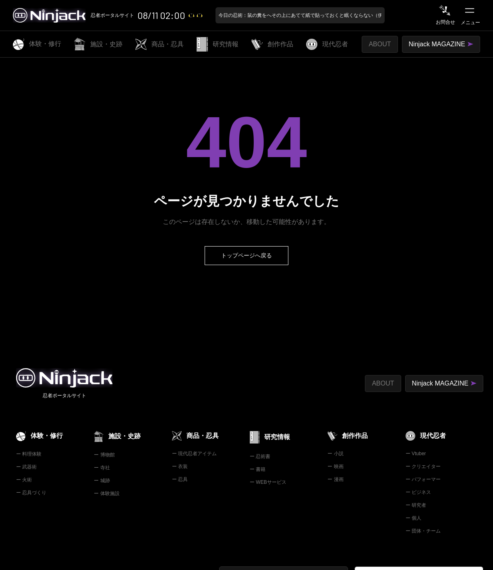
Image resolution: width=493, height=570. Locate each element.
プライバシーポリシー (143, 495)
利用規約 (91, 495)
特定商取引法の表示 (41, 495)
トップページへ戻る (246, 255)
